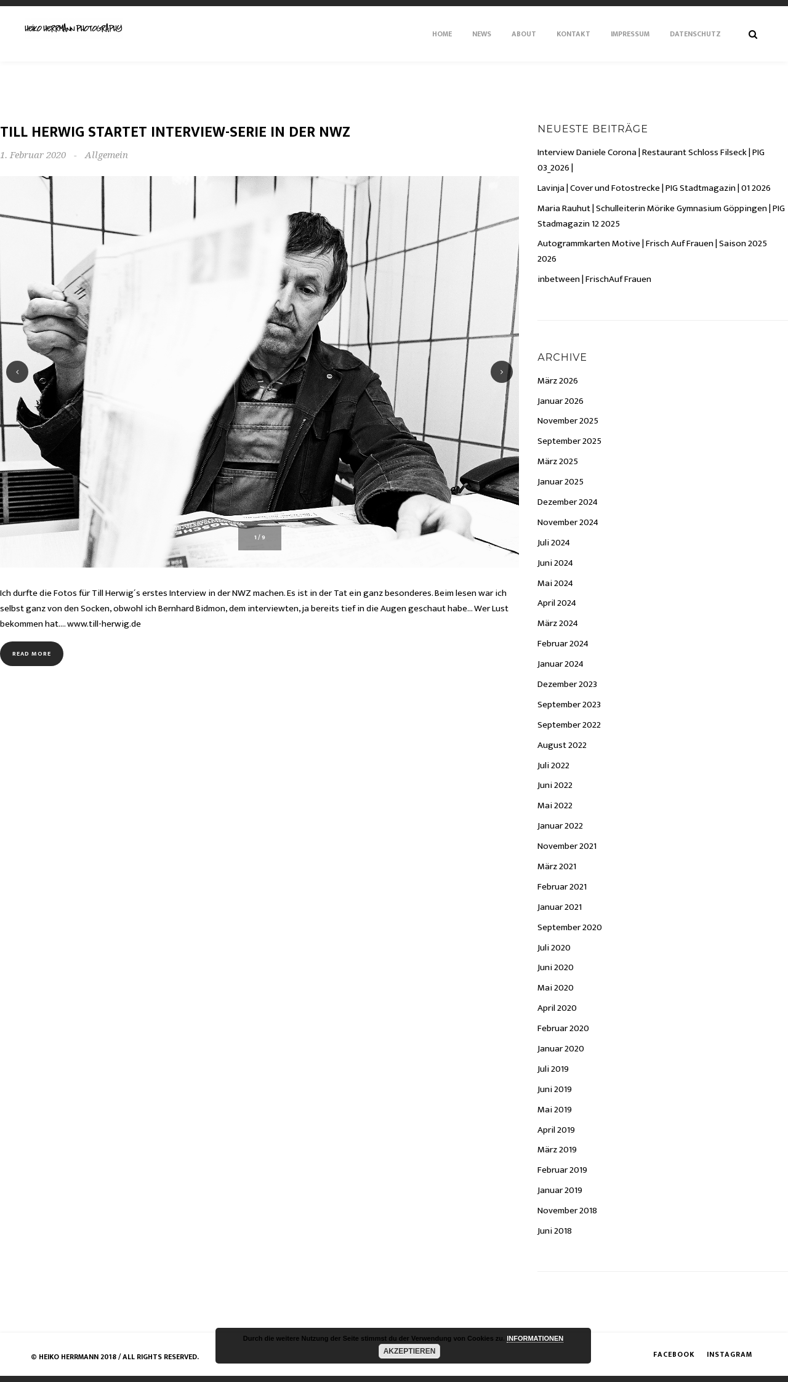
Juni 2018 (554, 1231)
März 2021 (556, 866)
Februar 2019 (562, 1170)
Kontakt (573, 34)
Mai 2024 (555, 583)
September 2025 (569, 441)
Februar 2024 (563, 643)
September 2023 (569, 704)
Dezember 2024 (567, 502)
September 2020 (569, 927)
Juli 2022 (553, 765)
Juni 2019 (554, 1089)
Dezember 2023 (567, 684)
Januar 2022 (560, 826)
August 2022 (562, 745)
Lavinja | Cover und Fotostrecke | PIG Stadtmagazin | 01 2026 (654, 188)
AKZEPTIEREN (410, 1351)
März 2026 (557, 380)
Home (442, 34)
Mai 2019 (554, 1109)
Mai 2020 (555, 987)
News (481, 34)
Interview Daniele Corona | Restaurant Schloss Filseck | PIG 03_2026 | (651, 160)
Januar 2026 (560, 401)
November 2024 (567, 522)
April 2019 (556, 1130)
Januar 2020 (560, 1048)
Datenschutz (695, 34)
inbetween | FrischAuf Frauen (594, 279)
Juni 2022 (555, 785)
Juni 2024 (555, 563)
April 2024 (556, 603)
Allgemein (106, 155)
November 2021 (567, 846)
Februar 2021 (562, 886)
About (524, 34)
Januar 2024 (560, 664)
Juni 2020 (555, 967)
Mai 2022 (555, 805)
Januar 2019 (559, 1190)
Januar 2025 (560, 481)
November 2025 (567, 420)
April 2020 (557, 1008)
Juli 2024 (553, 542)
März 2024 (557, 623)
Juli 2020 (554, 947)
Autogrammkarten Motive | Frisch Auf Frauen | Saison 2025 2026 (652, 251)
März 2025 (557, 461)
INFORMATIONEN (535, 1338)
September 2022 (569, 725)
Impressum (630, 34)
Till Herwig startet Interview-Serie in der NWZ (175, 132)
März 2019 (557, 1149)
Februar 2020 (563, 1028)
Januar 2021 (559, 907)
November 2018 (567, 1210)
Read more (31, 654)
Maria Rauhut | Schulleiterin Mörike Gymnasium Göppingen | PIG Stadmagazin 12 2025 (661, 216)
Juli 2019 (553, 1069)
